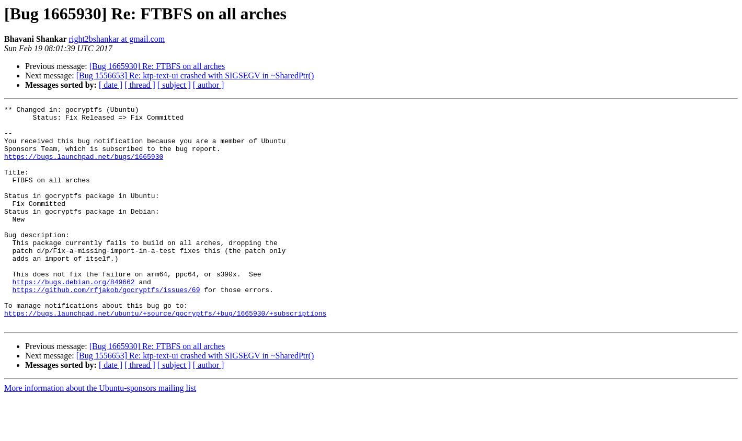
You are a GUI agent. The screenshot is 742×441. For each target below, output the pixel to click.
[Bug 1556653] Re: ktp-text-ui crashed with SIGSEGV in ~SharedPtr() (195, 75)
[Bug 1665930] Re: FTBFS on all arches (157, 66)
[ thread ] (139, 84)
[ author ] (208, 84)
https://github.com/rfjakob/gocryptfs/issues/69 (106, 327)
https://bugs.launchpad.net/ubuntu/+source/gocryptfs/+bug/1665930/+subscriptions (165, 355)
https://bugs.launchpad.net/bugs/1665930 (83, 167)
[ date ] (110, 84)
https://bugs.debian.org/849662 (74, 317)
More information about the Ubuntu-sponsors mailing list (100, 431)
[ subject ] (174, 84)
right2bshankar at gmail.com (117, 38)
